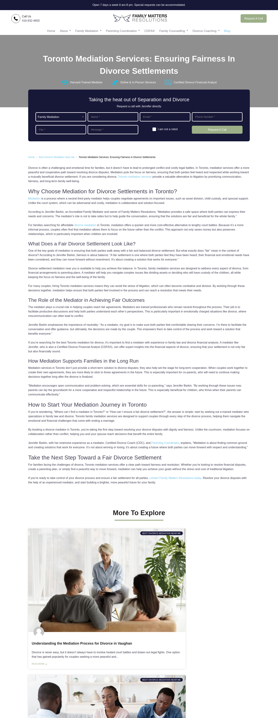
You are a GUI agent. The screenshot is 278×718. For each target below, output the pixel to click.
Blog (227, 34)
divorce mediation (85, 229)
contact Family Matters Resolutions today (175, 481)
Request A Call (253, 19)
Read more (38, 624)
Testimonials (188, 677)
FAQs (184, 695)
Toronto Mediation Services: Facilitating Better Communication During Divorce (136, 595)
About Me (187, 665)
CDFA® (150, 34)
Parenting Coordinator (165, 446)
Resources (187, 689)
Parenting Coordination (122, 34)
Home (51, 34)
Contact (186, 671)
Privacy (185, 702)
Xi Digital (245, 714)
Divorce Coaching (204, 34)
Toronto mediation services (135, 180)
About (64, 34)
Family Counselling (172, 34)
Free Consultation (125, 695)
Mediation (34, 202)
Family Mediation (88, 34)
